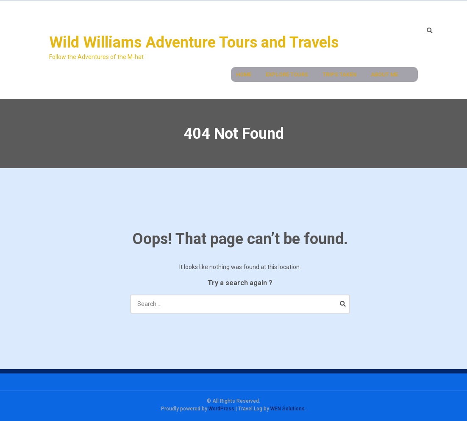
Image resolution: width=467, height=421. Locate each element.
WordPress (221, 409)
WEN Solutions (287, 409)
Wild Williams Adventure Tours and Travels (194, 42)
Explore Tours (287, 74)
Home (243, 74)
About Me (384, 74)
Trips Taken (339, 74)
